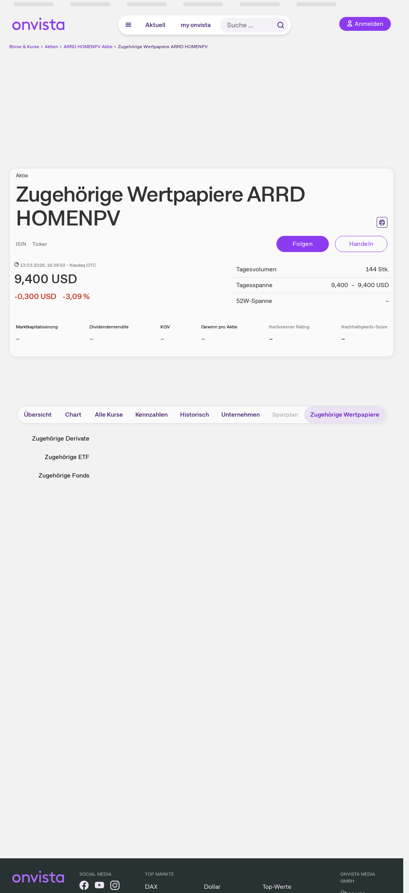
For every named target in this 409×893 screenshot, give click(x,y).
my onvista (196, 25)
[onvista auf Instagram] (115, 887)
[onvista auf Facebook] (84, 887)
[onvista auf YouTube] (99, 887)
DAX (151, 887)
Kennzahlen (151, 414)
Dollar (212, 887)
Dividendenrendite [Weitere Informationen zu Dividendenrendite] (109, 327)
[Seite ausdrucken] (382, 222)
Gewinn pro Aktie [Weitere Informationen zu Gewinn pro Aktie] (219, 327)
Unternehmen (240, 414)
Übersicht (38, 414)
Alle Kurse (109, 414)
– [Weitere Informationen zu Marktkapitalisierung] (18, 338)
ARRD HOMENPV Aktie (88, 47)
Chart (73, 414)
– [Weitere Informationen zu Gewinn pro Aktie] (203, 338)
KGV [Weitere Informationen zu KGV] (165, 327)
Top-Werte (277, 887)
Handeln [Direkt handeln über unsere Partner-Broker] (361, 244)
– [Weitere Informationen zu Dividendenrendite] (91, 338)
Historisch (194, 414)
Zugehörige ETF (67, 457)
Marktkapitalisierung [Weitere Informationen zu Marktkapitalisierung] (37, 327)
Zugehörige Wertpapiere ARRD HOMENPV (163, 47)
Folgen (303, 244)
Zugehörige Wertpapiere (344, 414)
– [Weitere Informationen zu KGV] (162, 338)
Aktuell (155, 25)
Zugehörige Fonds (64, 475)
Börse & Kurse (24, 47)
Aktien (51, 47)
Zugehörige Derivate (60, 438)
